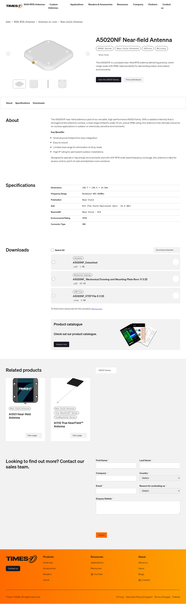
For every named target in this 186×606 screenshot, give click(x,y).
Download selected (164, 249)
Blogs (141, 576)
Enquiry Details (104, 498)
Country (144, 473)
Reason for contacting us (153, 486)
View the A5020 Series (108, 79)
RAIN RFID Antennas (34, 4)
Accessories (49, 570)
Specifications (22, 103)
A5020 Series (105, 370)
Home (8, 21)
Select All (58, 250)
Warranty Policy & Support (139, 599)
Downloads (39, 103)
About (9, 103)
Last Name (146, 460)
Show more (104, 54)
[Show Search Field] (177, 6)
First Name (102, 460)
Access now (61, 344)
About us (142, 565)
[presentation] (118, 526)
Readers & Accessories (100, 4)
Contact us (166, 6)
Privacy (120, 599)
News (141, 570)
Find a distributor (133, 79)
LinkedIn (145, 582)
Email (99, 486)
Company (138, 4)
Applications (76, 4)
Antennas (48, 565)
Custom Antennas (53, 6)
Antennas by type (47, 21)
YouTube (98, 576)
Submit (101, 537)
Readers (47, 576)
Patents (176, 599)
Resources (122, 4)
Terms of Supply (162, 599)
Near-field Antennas (71, 21)
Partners (152, 4)
